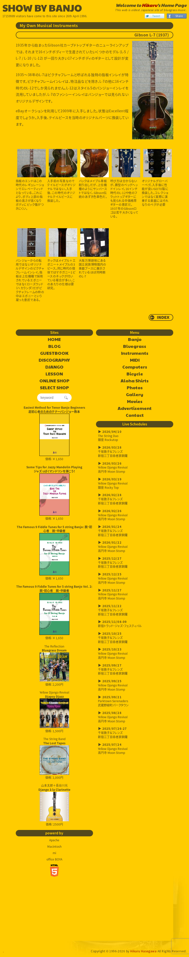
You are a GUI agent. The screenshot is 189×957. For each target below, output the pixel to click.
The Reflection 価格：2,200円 (54, 665)
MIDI (135, 360)
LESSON (54, 374)
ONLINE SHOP (54, 381)
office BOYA (54, 859)
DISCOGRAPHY (54, 360)
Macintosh (54, 846)
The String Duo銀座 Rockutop (134, 436)
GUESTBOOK (54, 353)
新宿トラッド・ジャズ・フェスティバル (134, 624)
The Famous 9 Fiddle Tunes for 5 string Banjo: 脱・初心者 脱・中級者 (54, 529)
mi (54, 853)
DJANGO (54, 367)
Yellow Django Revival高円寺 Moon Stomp (134, 467)
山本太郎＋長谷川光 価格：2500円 (54, 804)
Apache (54, 840)
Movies (134, 401)
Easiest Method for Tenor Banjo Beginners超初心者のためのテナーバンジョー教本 (54, 409)
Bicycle (134, 374)
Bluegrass (134, 346)
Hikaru (149, 5)
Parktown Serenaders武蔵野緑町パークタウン (134, 701)
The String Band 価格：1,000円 (54, 758)
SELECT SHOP (54, 387)
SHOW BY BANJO (42, 7)
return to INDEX (161, 317)
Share (179, 16)
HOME (54, 339)
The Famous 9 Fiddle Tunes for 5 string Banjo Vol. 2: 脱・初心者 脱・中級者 (54, 588)
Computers (134, 367)
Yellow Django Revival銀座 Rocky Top (134, 483)
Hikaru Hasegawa (143, 951)
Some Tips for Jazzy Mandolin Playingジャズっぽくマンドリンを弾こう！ (54, 469)
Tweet (156, 16)
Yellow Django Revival (54, 709)
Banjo (135, 339)
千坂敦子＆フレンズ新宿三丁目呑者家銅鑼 (134, 451)
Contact (135, 415)
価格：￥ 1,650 (54, 437)
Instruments (134, 353)
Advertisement (135, 408)
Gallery (134, 394)
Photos (135, 387)
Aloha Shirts (135, 381)
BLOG (54, 346)
